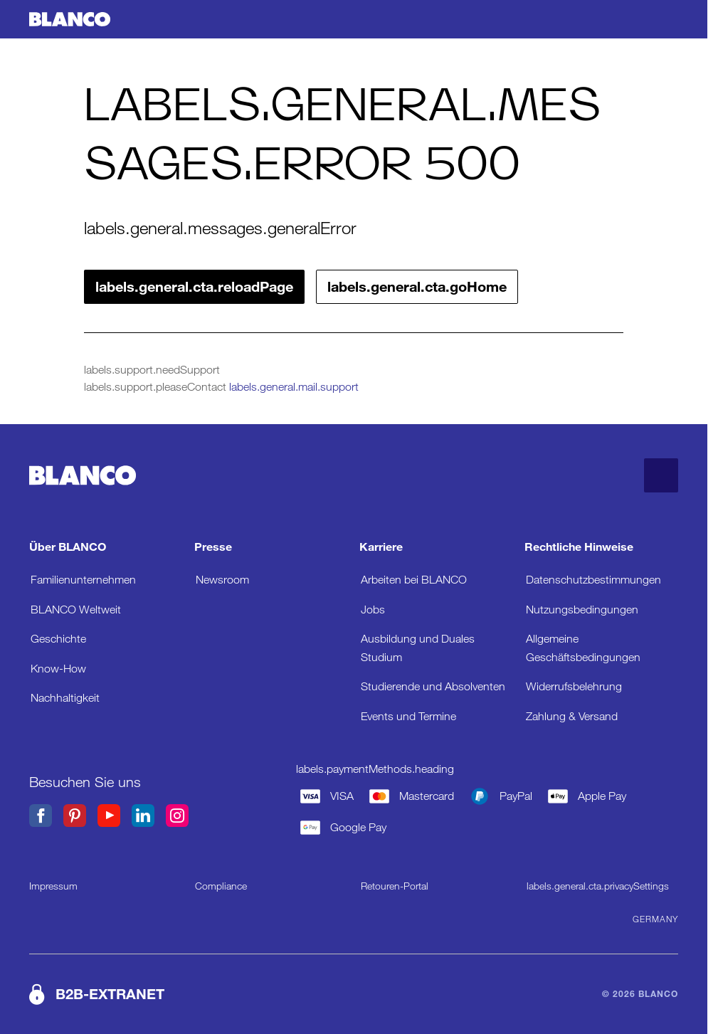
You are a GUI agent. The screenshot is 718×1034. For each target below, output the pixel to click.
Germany (655, 919)
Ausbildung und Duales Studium (418, 648)
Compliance (221, 886)
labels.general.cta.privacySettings (598, 886)
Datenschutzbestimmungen (593, 580)
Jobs (373, 609)
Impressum (53, 886)
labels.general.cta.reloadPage (194, 287)
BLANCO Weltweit (76, 609)
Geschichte (58, 639)
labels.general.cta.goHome (417, 287)
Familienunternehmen (83, 580)
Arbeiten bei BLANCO (414, 580)
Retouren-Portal (394, 886)
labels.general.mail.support (294, 387)
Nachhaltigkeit (65, 698)
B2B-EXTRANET (110, 994)
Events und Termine (408, 716)
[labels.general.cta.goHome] (69, 19)
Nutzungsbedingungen (582, 609)
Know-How (58, 668)
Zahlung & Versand (572, 716)
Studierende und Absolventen (433, 686)
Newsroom (222, 580)
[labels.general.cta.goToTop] (661, 475)
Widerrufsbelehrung (574, 686)
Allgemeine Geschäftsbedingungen (583, 648)
